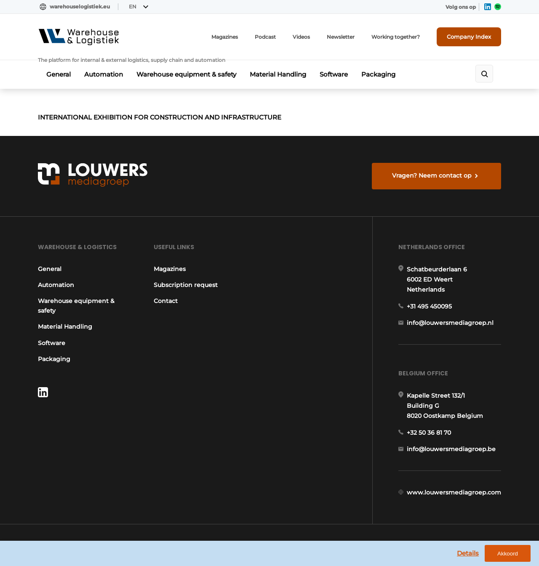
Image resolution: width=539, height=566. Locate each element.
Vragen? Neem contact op (432, 175)
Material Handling (278, 74)
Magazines (224, 37)
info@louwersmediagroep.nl (450, 323)
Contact (166, 301)
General (58, 74)
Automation (103, 74)
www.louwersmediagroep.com (454, 492)
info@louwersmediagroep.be (451, 449)
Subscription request (186, 285)
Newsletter (341, 37)
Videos (301, 37)
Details (468, 553)
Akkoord (507, 553)
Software (334, 74)
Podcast (265, 37)
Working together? (395, 37)
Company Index (469, 36)
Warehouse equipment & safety (186, 74)
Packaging (378, 74)
